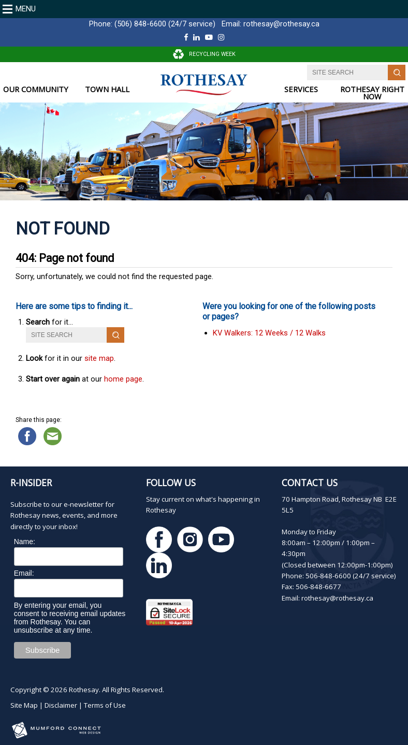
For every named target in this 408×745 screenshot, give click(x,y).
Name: (24, 541)
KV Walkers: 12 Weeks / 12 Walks (269, 333)
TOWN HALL (107, 89)
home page (123, 379)
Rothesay (84, 689)
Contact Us (310, 482)
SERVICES (301, 89)
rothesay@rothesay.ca (281, 23)
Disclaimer (61, 705)
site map (99, 358)
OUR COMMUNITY (35, 89)
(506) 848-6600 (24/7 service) (164, 23)
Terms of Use (105, 705)
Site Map (24, 705)
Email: (24, 573)
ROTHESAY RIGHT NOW (372, 92)
